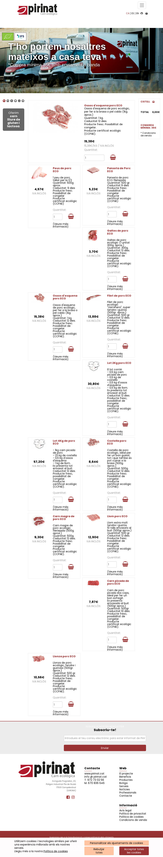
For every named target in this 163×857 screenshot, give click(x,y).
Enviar (105, 748)
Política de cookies (56, 851)
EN (137, 13)
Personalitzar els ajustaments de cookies (116, 843)
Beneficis (125, 777)
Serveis (123, 786)
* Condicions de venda (148, 134)
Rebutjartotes (99, 850)
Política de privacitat (132, 813)
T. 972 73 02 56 (94, 780)
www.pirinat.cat (94, 773)
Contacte (92, 768)
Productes (126, 780)
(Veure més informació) (61, 225)
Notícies (124, 789)
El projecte (126, 773)
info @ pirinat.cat (95, 777)
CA (127, 13)
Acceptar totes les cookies (134, 850)
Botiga (123, 783)
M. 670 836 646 (94, 783)
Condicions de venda (133, 820)
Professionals (127, 792)
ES (132, 13)
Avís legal (125, 810)
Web (122, 768)
